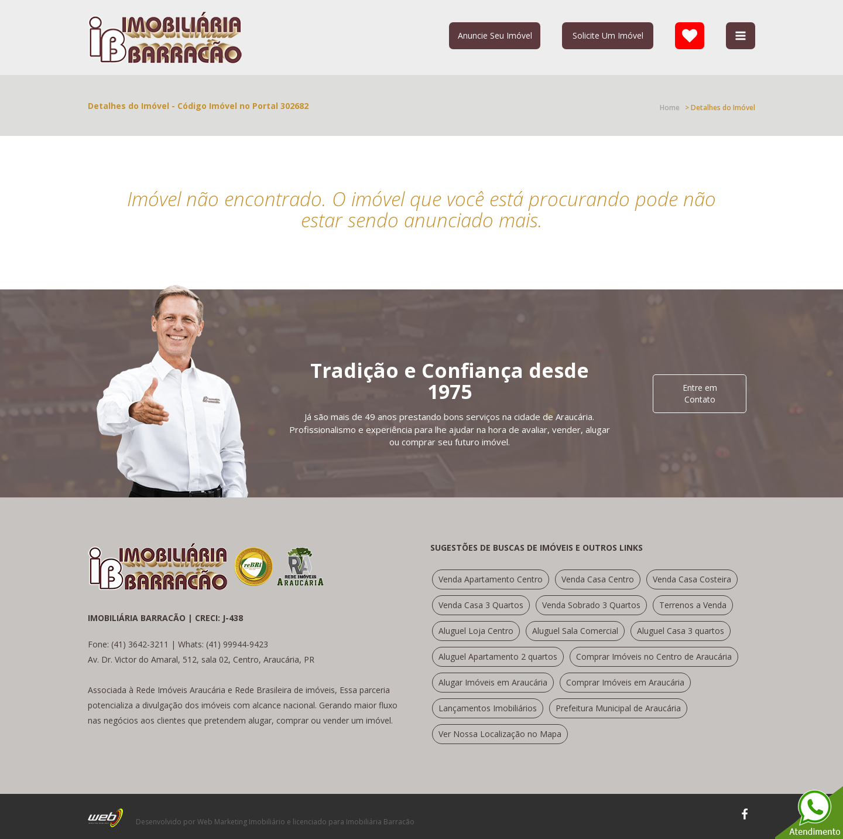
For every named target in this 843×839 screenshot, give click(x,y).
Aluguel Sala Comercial (575, 630)
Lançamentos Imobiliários (487, 708)
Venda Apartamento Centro (490, 579)
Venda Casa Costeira (692, 579)
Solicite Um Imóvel (608, 35)
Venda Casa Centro (597, 579)
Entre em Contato (700, 393)
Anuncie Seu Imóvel (495, 35)
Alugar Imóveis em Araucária (492, 682)
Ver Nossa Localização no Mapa (499, 733)
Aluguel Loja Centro (475, 630)
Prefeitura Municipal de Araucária (618, 708)
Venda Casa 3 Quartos (480, 605)
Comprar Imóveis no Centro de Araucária (654, 656)
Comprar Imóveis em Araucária (625, 682)
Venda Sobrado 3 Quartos (591, 605)
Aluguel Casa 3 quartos (680, 630)
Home (670, 107)
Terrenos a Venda (693, 605)
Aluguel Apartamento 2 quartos (497, 656)
